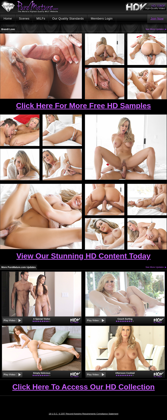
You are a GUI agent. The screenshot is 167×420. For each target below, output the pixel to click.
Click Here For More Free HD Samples (83, 105)
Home (8, 18)
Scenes (24, 18)
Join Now (156, 18)
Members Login (102, 18)
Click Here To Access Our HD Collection (83, 387)
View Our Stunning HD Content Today (83, 256)
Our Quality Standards (68, 18)
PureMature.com (31, 6)
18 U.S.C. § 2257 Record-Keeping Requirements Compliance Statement (83, 413)
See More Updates (155, 29)
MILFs (40, 18)
